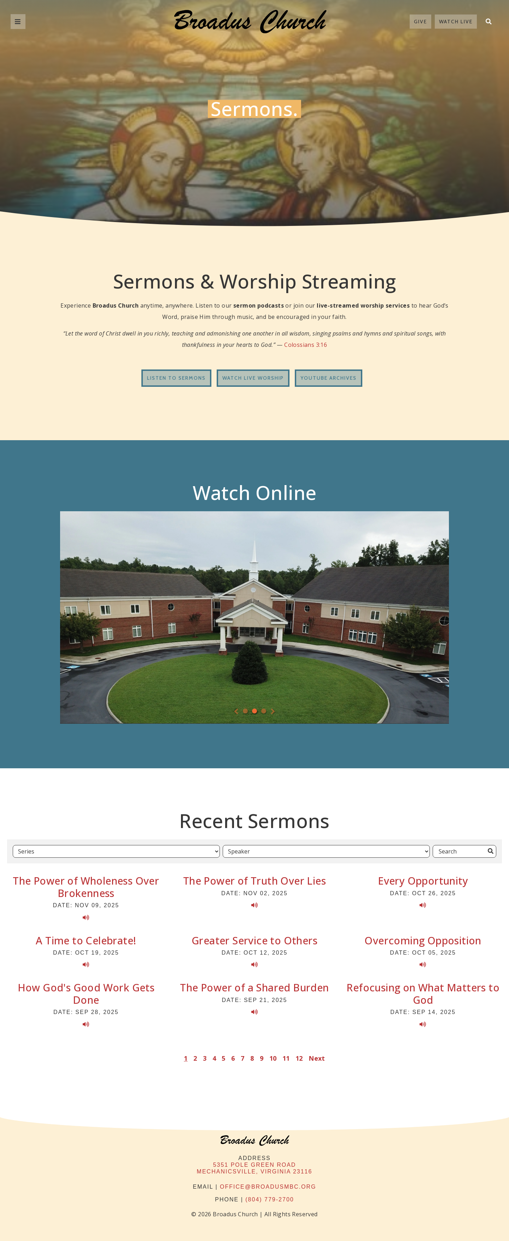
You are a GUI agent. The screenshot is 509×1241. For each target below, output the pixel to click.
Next (317, 1058)
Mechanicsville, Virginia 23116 (254, 1172)
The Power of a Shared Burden (254, 987)
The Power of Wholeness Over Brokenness (86, 887)
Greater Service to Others (254, 940)
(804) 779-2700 (269, 1199)
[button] (488, 21)
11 (286, 1058)
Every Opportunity (423, 880)
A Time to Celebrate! (86, 940)
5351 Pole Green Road (254, 1165)
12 (299, 1058)
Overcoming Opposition (422, 940)
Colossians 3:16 (305, 345)
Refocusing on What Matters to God (422, 993)
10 (273, 1058)
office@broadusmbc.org (268, 1187)
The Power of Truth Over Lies (254, 880)
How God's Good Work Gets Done (86, 993)
